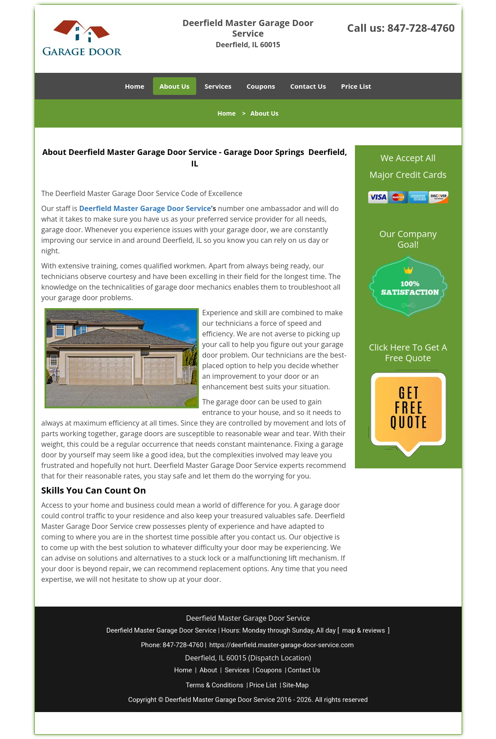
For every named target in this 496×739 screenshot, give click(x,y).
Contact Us (308, 86)
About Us (175, 86)
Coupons (260, 86)
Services (218, 86)
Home (134, 86)
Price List (356, 86)
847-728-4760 (421, 27)
